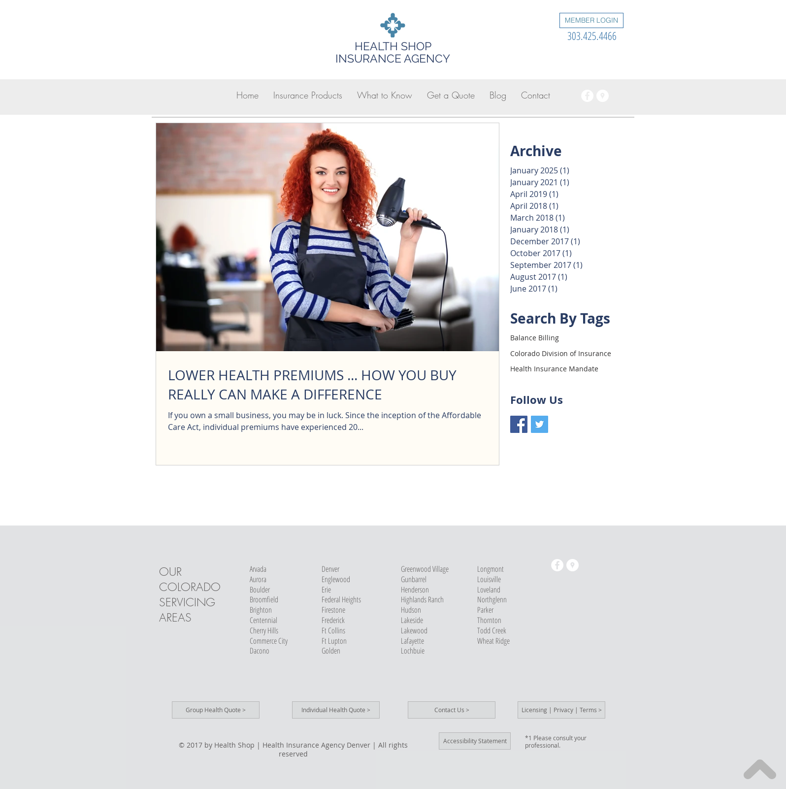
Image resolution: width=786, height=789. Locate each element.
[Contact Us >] (451, 710)
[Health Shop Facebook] (518, 424)
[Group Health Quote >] (216, 710)
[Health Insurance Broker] (602, 96)
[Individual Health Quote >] (336, 710)
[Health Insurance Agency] (587, 96)
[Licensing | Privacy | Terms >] (561, 710)
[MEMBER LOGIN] (591, 20)
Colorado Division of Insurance (560, 353)
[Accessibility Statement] (475, 741)
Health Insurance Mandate (554, 368)
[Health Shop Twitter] (539, 424)
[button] (308, 95)
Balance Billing (534, 337)
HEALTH (376, 46)
